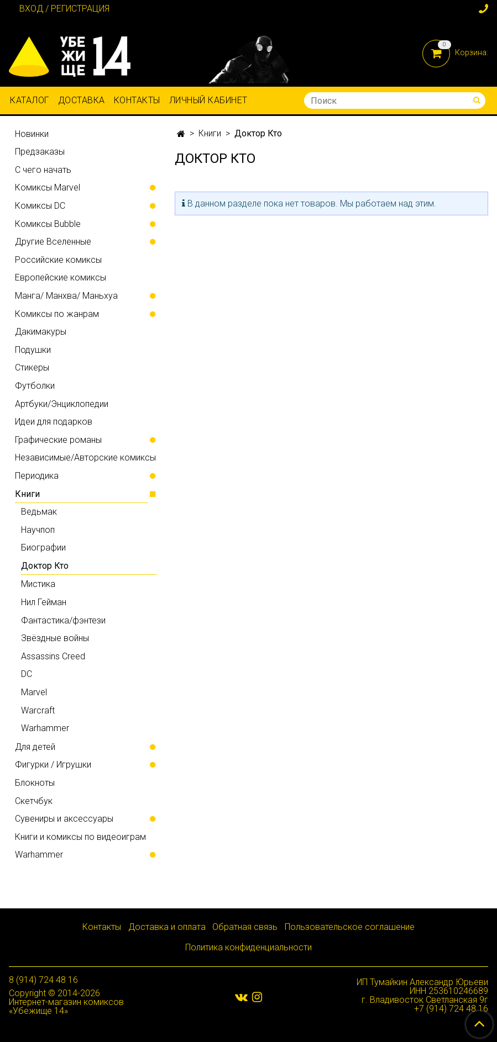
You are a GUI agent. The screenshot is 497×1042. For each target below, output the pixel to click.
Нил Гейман (43, 602)
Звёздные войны (55, 638)
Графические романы (58, 440)
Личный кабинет (208, 100)
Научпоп (38, 530)
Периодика (37, 475)
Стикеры (32, 367)
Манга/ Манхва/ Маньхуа (66, 295)
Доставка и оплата (167, 927)
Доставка (81, 100)
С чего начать (43, 170)
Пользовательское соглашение (350, 927)
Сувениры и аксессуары (64, 818)
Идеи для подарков (53, 421)
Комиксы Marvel (47, 187)
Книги (209, 133)
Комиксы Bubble (48, 224)
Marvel (34, 692)
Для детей (35, 747)
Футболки (35, 385)
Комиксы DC (40, 205)
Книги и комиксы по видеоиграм (80, 837)
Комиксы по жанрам (57, 314)
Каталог (29, 100)
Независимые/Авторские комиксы (85, 457)
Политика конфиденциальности (248, 947)
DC (26, 674)
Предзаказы (40, 151)
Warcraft (38, 710)
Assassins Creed (53, 656)
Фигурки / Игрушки (53, 764)
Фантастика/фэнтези (63, 620)
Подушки (33, 350)
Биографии (43, 547)
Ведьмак (39, 511)
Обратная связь (245, 927)
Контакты (137, 100)
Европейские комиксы (60, 277)
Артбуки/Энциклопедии (61, 404)
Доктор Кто (45, 565)
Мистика (38, 584)
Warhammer (45, 728)
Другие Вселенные (53, 241)
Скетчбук (34, 801)
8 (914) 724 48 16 (43, 980)
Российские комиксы (58, 260)
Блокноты (35, 782)
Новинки (32, 134)
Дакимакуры (40, 331)
